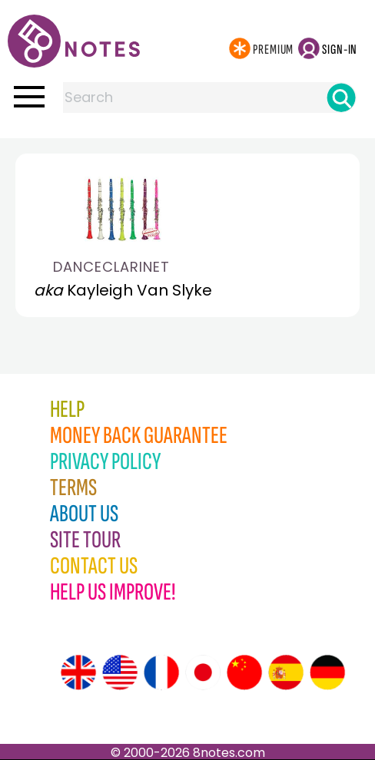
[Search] (341, 97)
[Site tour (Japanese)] (203, 672)
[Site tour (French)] (161, 672)
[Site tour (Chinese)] (244, 672)
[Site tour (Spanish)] (286, 672)
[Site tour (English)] (78, 672)
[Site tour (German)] (327, 672)
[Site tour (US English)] (120, 672)
